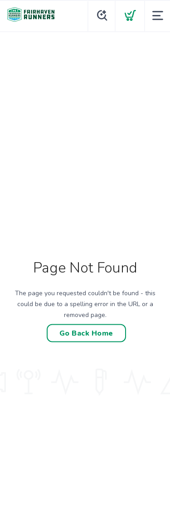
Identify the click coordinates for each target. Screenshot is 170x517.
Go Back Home (86, 333)
